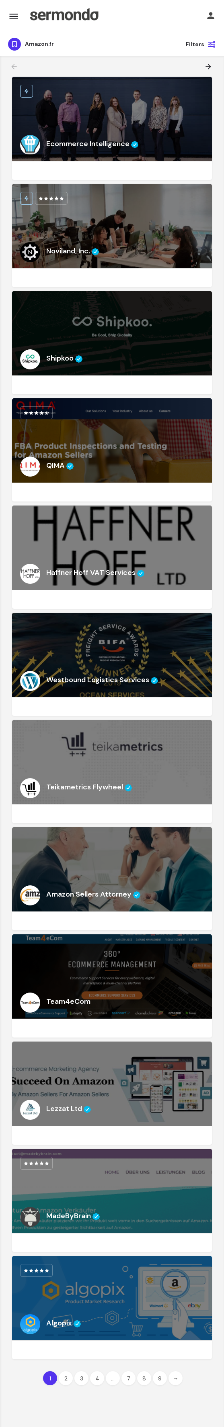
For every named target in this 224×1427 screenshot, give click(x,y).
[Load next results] (209, 67)
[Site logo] (64, 16)
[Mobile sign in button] (211, 15)
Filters (201, 44)
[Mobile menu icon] (13, 16)
